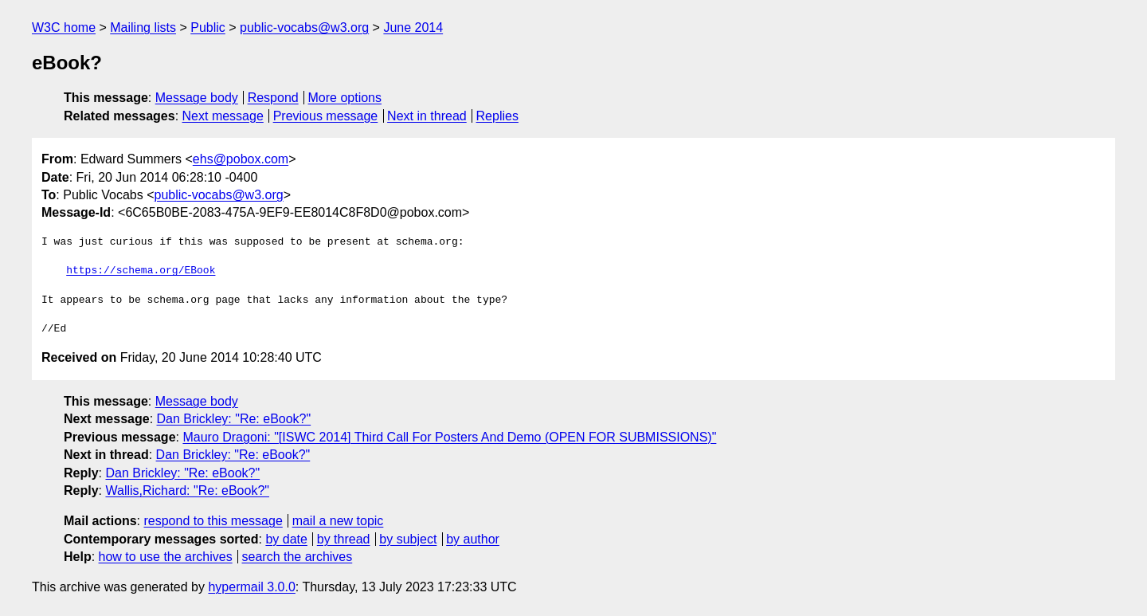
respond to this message (212, 521)
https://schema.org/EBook (140, 271)
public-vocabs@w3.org (304, 27)
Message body (196, 97)
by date (286, 539)
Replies (497, 116)
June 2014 (413, 27)
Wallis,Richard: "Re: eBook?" (187, 490)
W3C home (64, 27)
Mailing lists (143, 27)
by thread (343, 539)
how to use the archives (166, 556)
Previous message (325, 116)
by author (472, 539)
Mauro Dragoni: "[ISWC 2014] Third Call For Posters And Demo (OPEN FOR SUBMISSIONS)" (449, 437)
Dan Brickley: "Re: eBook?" (234, 419)
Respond (273, 97)
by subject (407, 539)
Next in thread (427, 116)
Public (207, 27)
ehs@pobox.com (240, 159)
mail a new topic (338, 521)
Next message (223, 116)
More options (345, 97)
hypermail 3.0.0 (251, 587)
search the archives (297, 556)
